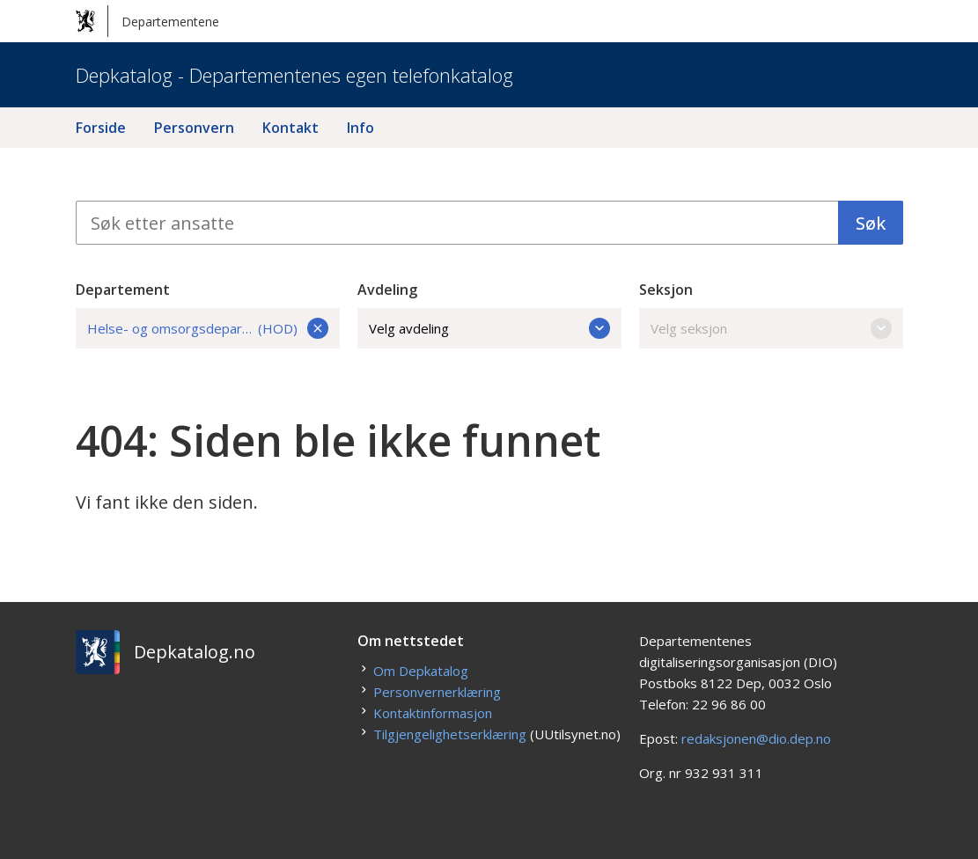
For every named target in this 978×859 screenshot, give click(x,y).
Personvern (194, 127)
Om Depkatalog (420, 670)
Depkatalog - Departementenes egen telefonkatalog (294, 75)
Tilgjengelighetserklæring (449, 734)
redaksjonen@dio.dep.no (756, 738)
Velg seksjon (771, 328)
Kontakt (290, 127)
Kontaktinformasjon (432, 713)
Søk (871, 223)
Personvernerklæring (437, 692)
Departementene (147, 21)
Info (360, 127)
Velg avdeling (489, 328)
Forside (101, 127)
